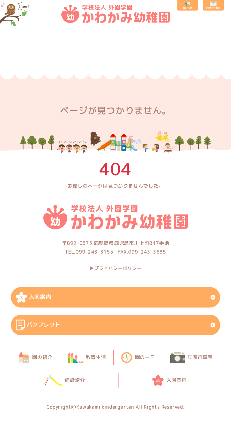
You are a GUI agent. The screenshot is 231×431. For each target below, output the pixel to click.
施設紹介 (176, 58)
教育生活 (61, 58)
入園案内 (210, 58)
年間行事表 (142, 58)
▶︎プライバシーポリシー (115, 268)
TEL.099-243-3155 (89, 251)
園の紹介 (24, 58)
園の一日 (98, 58)
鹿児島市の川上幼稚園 (115, 14)
